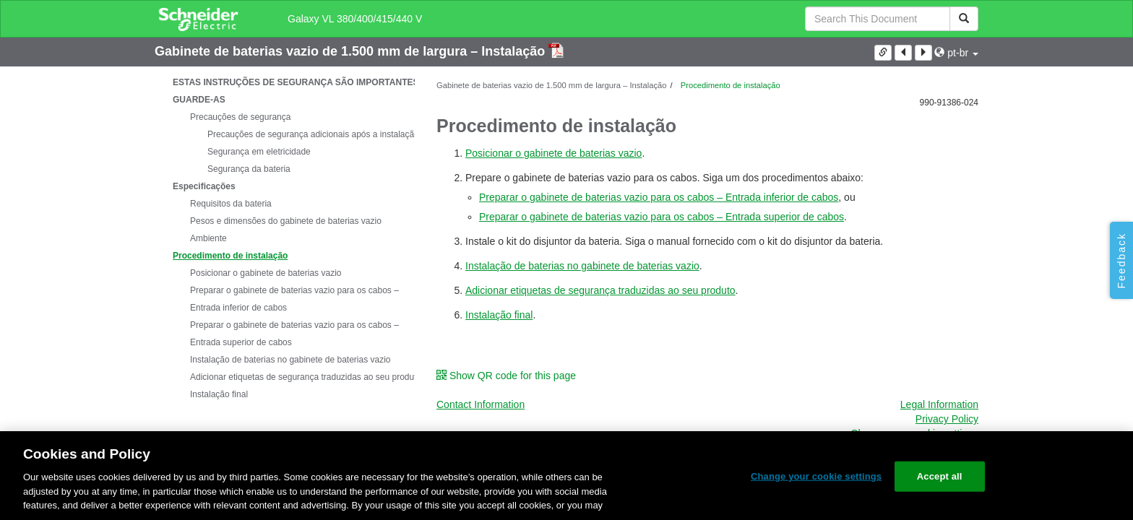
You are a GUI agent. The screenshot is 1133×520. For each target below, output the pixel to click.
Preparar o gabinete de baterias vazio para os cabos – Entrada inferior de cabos (294, 299)
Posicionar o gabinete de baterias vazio (265, 273)
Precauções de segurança (240, 117)
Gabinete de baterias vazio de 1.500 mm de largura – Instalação (351, 51)
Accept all (939, 476)
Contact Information (480, 404)
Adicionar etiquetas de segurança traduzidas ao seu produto (305, 377)
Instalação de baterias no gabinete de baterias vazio (290, 360)
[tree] (285, 238)
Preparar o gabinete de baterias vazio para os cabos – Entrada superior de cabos (294, 333)
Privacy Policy (947, 419)
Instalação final (219, 394)
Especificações (204, 186)
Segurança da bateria (248, 169)
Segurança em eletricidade (259, 152)
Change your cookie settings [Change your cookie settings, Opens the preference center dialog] (816, 476)
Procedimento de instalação (230, 256)
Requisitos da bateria (231, 204)
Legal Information (939, 404)
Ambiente (208, 238)
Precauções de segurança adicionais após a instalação (313, 134)
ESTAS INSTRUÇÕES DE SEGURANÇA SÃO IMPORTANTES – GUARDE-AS (299, 91)
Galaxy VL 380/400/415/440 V (355, 19)
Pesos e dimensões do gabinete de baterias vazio (286, 221)
